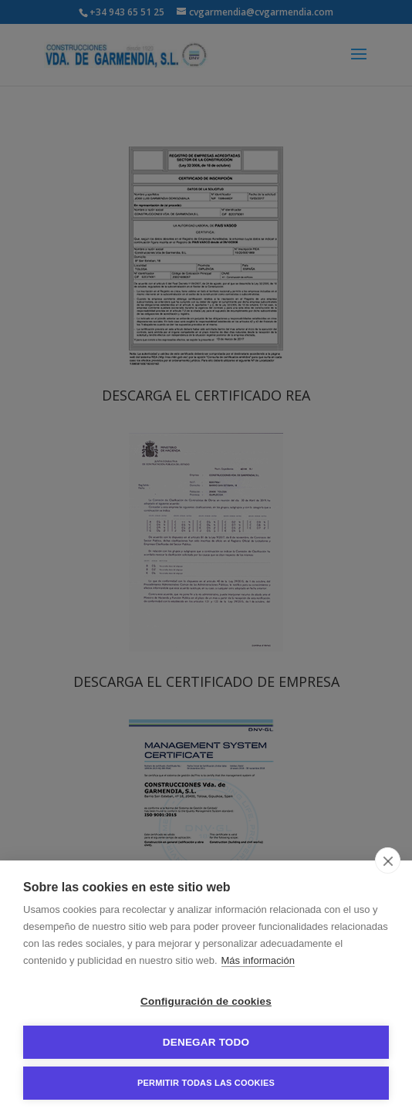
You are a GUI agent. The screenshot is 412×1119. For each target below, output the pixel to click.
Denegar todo (206, 1042)
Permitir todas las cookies (206, 1082)
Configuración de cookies (206, 1001)
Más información (258, 960)
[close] (387, 860)
